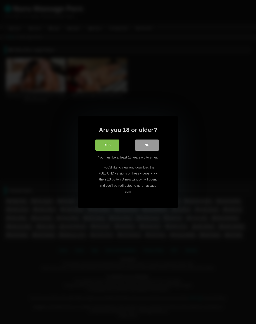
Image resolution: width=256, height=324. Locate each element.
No (147, 145)
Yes (107, 145)
